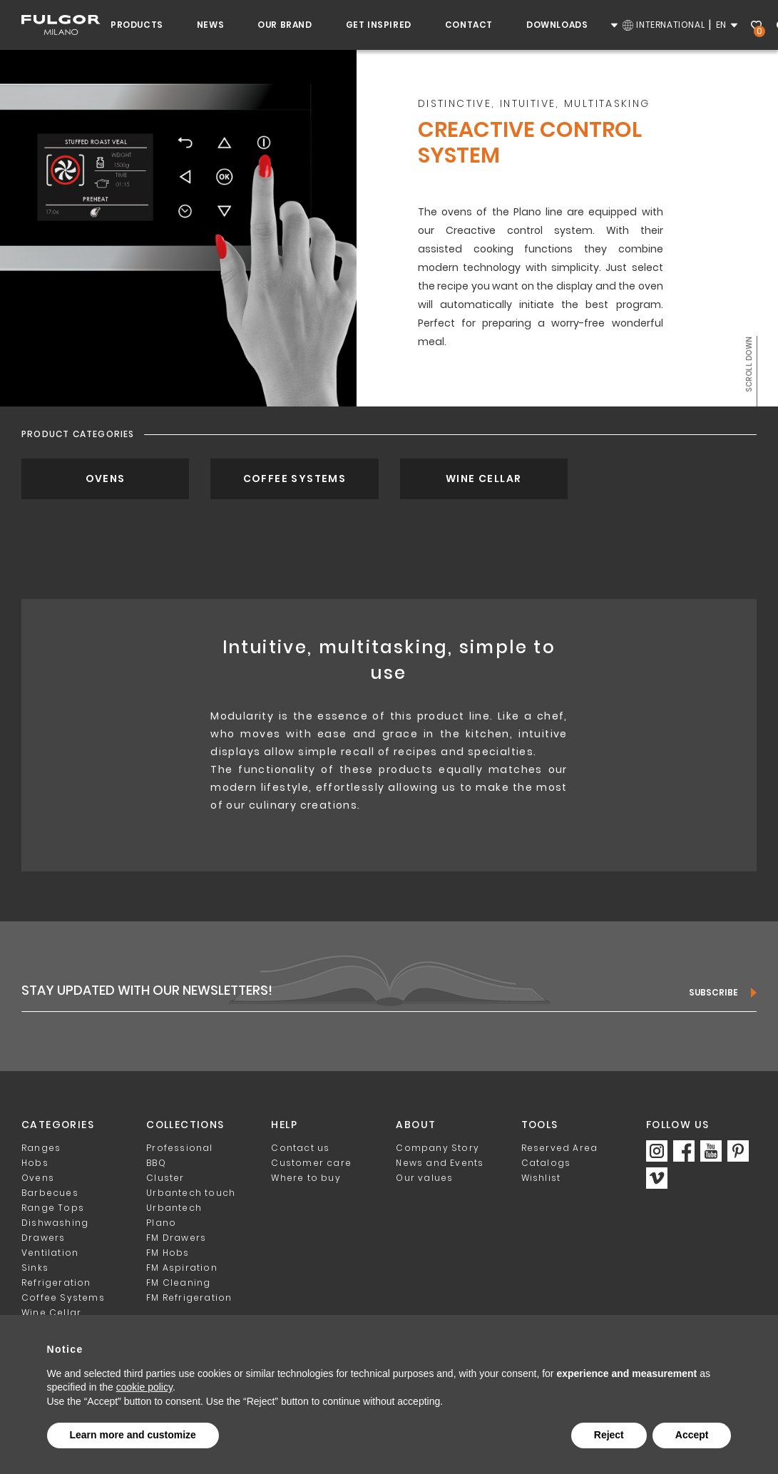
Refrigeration (56, 1282)
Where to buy (305, 1178)
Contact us (300, 1148)
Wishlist (758, 26)
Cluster (165, 1178)
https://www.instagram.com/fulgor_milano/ (656, 1151)
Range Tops (52, 1208)
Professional (179, 1148)
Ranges (41, 1148)
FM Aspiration (181, 1267)
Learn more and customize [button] (133, 1434)
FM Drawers (176, 1238)
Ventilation (49, 1253)
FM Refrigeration (189, 1297)
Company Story (437, 1148)
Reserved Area (559, 1148)
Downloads (557, 25)
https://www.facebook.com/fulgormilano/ (684, 1151)
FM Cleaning (178, 1282)
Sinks (34, 1267)
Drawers (43, 1238)
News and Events (439, 1163)
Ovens (106, 478)
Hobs (34, 1163)
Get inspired (378, 25)
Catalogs (546, 1163)
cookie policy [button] (144, 1387)
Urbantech (174, 1208)
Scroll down (748, 364)
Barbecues (49, 1193)
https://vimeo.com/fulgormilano (656, 1178)
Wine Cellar (483, 478)
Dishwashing (54, 1223)
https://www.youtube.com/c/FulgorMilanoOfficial (711, 1151)
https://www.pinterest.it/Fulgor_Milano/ (738, 1151)
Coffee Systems (295, 478)
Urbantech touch (190, 1193)
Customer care (311, 1163)
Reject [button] (609, 1434)
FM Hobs (167, 1253)
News (210, 25)
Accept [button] (692, 1434)
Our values (424, 1178)
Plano (161, 1223)
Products (137, 25)
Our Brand (284, 25)
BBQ (156, 1163)
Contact (469, 25)
